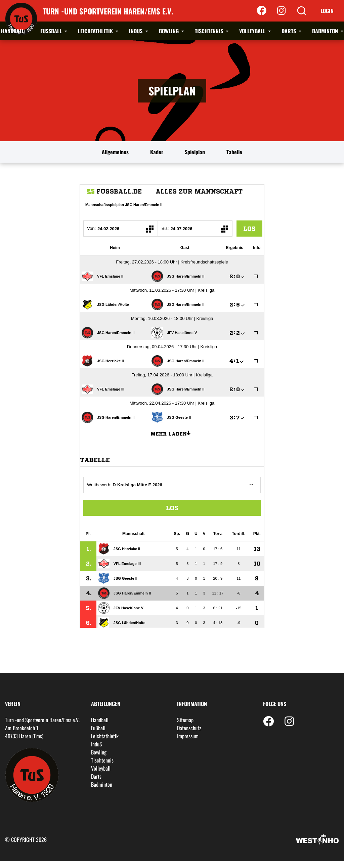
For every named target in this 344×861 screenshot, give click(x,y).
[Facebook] (261, 10)
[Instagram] (281, 10)
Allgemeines (115, 152)
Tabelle (234, 152)
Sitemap (185, 720)
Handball (13, 31)
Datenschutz (189, 728)
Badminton (325, 31)
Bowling (169, 31)
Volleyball (253, 31)
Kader (156, 152)
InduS (136, 31)
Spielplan (195, 152)
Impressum (188, 736)
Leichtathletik (96, 31)
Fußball (51, 31)
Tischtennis (209, 31)
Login (327, 11)
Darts (289, 31)
